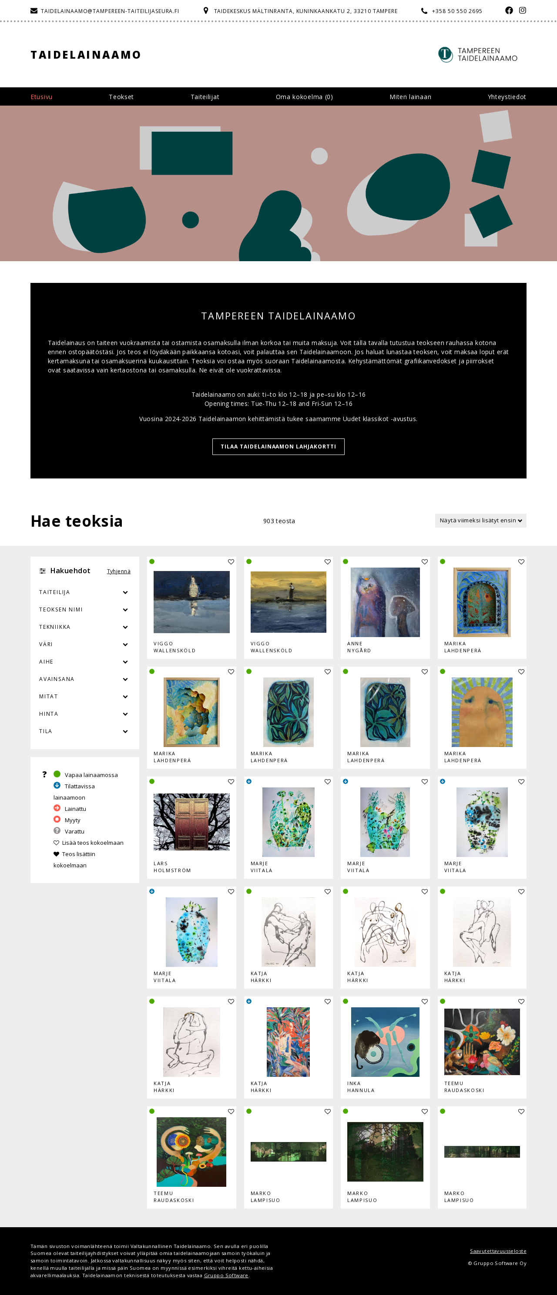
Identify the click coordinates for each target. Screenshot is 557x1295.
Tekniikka (55, 627)
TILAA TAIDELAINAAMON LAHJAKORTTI (278, 446)
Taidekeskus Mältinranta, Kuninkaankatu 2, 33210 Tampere (306, 11)
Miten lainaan (410, 97)
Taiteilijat (205, 97)
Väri (85, 644)
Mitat (48, 696)
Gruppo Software (226, 1275)
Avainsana (57, 679)
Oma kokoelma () (304, 97)
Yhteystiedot (507, 97)
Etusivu (41, 97)
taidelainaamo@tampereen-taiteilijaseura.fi (110, 11)
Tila (46, 731)
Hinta (49, 713)
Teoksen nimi (61, 609)
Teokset (121, 97)
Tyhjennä (119, 571)
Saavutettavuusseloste (498, 1251)
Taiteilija (54, 592)
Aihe (46, 661)
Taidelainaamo (86, 54)
